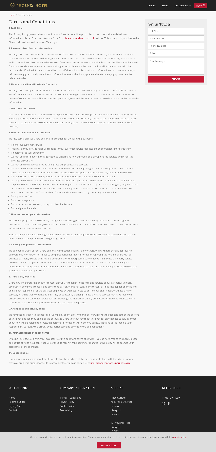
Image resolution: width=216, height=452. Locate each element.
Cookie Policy (67, 406)
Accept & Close (109, 446)
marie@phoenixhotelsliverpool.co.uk (110, 363)
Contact (152, 5)
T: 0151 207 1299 (171, 397)
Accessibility (66, 410)
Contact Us (14, 410)
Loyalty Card (15, 406)
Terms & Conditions (70, 397)
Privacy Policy (67, 401)
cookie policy (179, 437)
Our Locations (181, 5)
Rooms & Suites (17, 401)
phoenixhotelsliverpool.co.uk (79, 38)
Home (165, 5)
